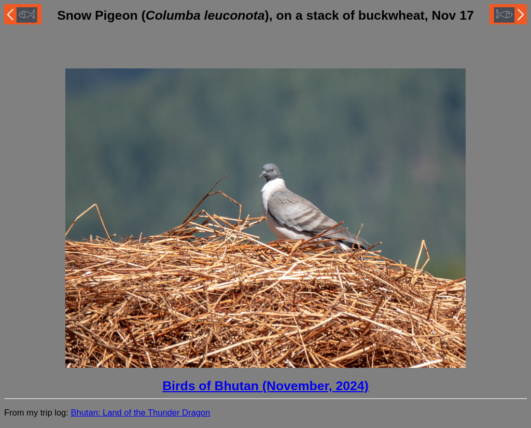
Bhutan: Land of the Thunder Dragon (140, 413)
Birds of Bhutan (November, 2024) (265, 386)
